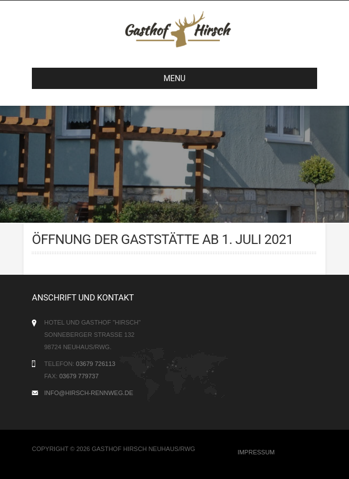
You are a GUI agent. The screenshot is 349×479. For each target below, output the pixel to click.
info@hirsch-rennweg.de (88, 392)
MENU (113, 78)
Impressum (256, 452)
